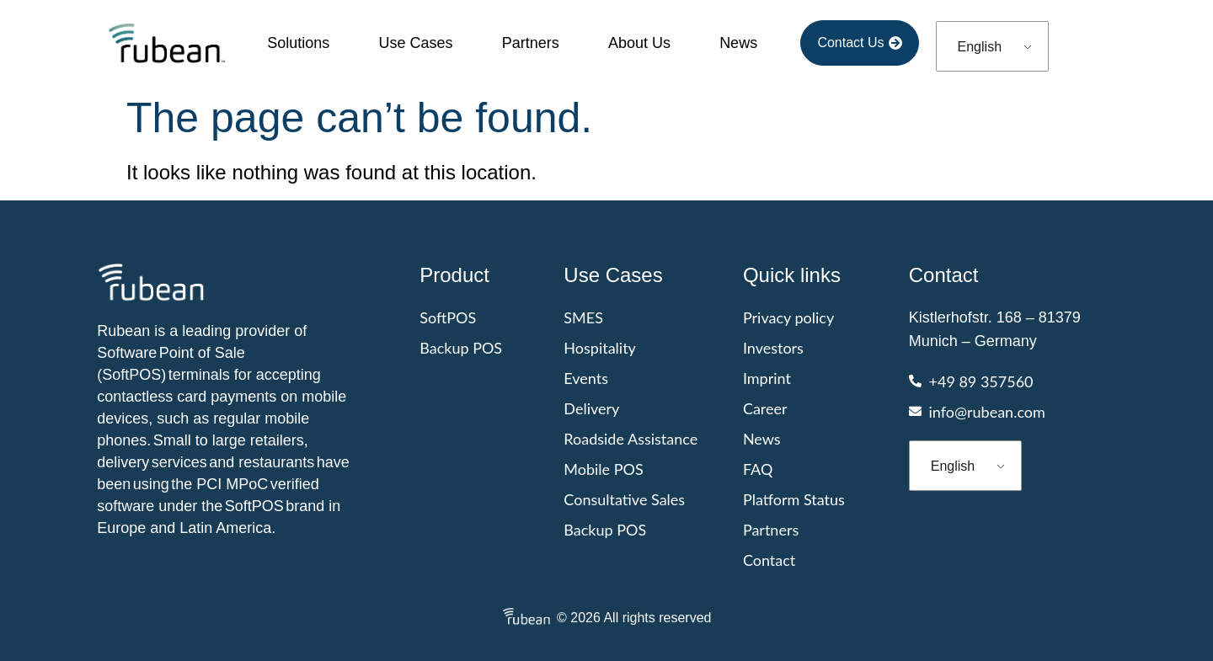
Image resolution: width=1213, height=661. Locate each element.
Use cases (415, 43)
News (738, 43)
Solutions (298, 43)
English (980, 47)
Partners (530, 43)
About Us (639, 43)
